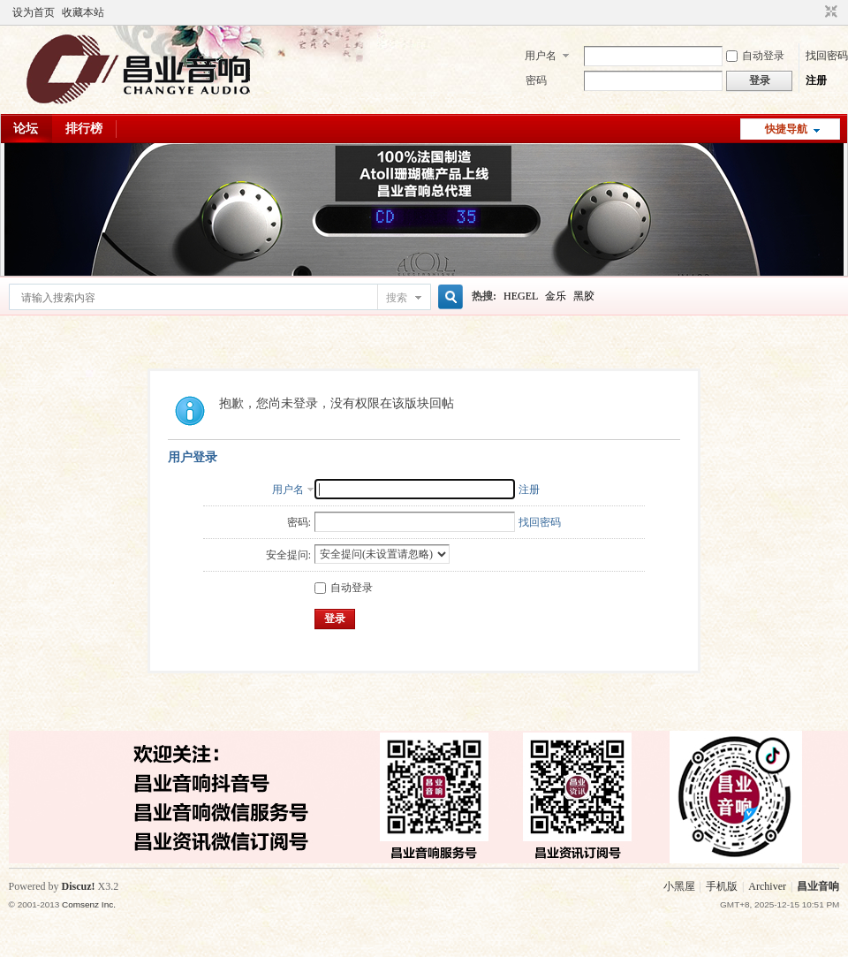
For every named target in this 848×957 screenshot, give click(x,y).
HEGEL (521, 296)
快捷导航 (786, 129)
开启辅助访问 (814, 12)
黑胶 (583, 296)
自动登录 (755, 55)
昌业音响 (818, 886)
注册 (816, 80)
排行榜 (83, 128)
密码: (299, 522)
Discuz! (78, 886)
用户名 (540, 55)
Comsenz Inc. (89, 904)
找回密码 (827, 55)
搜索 (396, 298)
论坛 (25, 128)
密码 (536, 80)
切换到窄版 (829, 12)
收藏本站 (83, 12)
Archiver (767, 886)
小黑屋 (679, 886)
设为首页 (33, 12)
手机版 (722, 886)
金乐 (555, 296)
